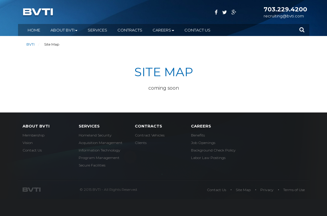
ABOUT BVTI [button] (63, 30)
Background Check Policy (213, 150)
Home (34, 30)
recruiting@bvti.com (284, 16)
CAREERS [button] (163, 30)
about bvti (36, 126)
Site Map (243, 190)
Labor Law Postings (208, 157)
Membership (33, 135)
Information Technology (99, 150)
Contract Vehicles (150, 135)
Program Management (99, 157)
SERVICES (97, 30)
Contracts (148, 126)
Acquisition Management (101, 142)
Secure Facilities (92, 165)
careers (201, 126)
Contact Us (197, 30)
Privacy (267, 190)
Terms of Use (294, 190)
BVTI (30, 44)
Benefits (198, 135)
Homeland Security (95, 135)
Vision (28, 142)
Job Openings (203, 142)
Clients (141, 142)
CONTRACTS (129, 30)
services (89, 126)
